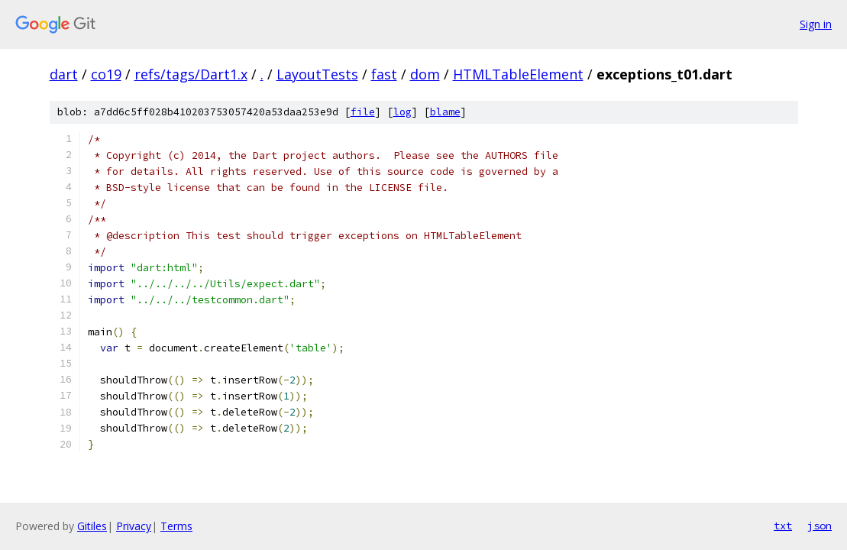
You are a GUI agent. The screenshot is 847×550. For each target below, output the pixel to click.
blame (445, 111)
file (363, 111)
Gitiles (92, 526)
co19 (106, 74)
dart (64, 74)
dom (425, 74)
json (819, 525)
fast (384, 74)
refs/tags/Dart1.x (190, 74)
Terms (176, 526)
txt (783, 525)
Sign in (816, 24)
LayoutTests (317, 74)
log (402, 111)
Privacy (133, 526)
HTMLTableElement (518, 74)
